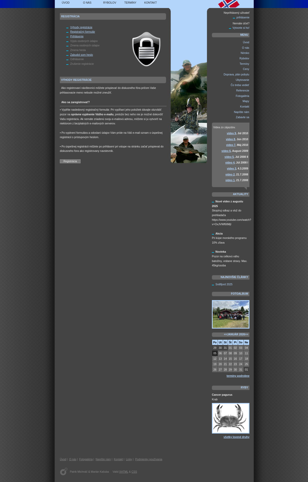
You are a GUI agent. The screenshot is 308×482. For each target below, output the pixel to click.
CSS (134, 471)
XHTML (123, 471)
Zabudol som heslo (81, 54)
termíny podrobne (238, 375)
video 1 (230, 180)
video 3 (231, 168)
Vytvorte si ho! (241, 27)
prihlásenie (243, 17)
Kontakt (150, 2)
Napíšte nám (103, 459)
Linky (129, 459)
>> (246, 334)
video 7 (230, 145)
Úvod (66, 2)
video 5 (229, 156)
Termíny (130, 2)
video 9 (231, 133)
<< (225, 334)
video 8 (230, 139)
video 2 (230, 174)
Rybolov (109, 2)
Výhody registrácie (81, 27)
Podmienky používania (148, 459)
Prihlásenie (76, 36)
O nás (87, 2)
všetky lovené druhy (236, 437)
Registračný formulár (82, 31)
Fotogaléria (86, 459)
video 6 (226, 151)
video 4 (230, 162)
